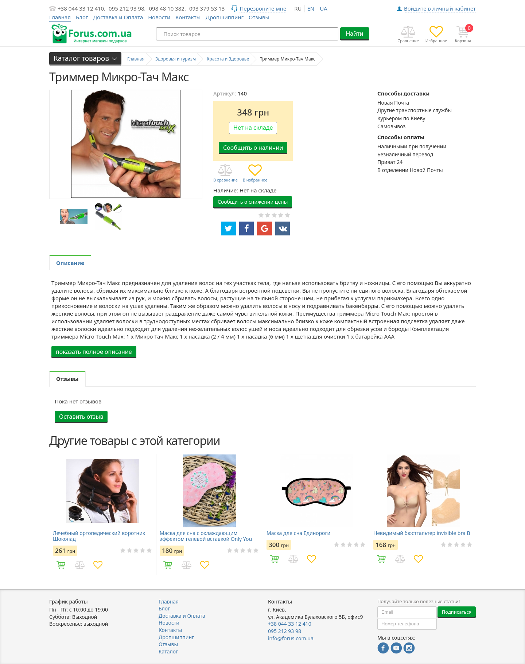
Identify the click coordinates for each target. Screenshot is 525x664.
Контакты (188, 17)
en (311, 8)
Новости (159, 17)
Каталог (168, 651)
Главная (169, 601)
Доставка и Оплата (118, 17)
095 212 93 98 (284, 631)
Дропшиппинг (225, 17)
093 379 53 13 (207, 8)
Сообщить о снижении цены (253, 201)
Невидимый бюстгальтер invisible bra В (421, 533)
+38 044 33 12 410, (81, 8)
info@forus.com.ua (291, 638)
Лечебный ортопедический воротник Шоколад (99, 536)
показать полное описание (94, 352)
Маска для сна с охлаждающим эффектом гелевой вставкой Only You (206, 536)
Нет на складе (253, 128)
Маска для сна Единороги (298, 533)
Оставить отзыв (81, 417)
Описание (70, 262)
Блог (82, 17)
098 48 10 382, (167, 8)
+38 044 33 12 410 (289, 623)
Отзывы (259, 17)
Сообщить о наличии (253, 148)
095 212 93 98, (127, 8)
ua (323, 8)
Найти (354, 34)
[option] (74, 217)
